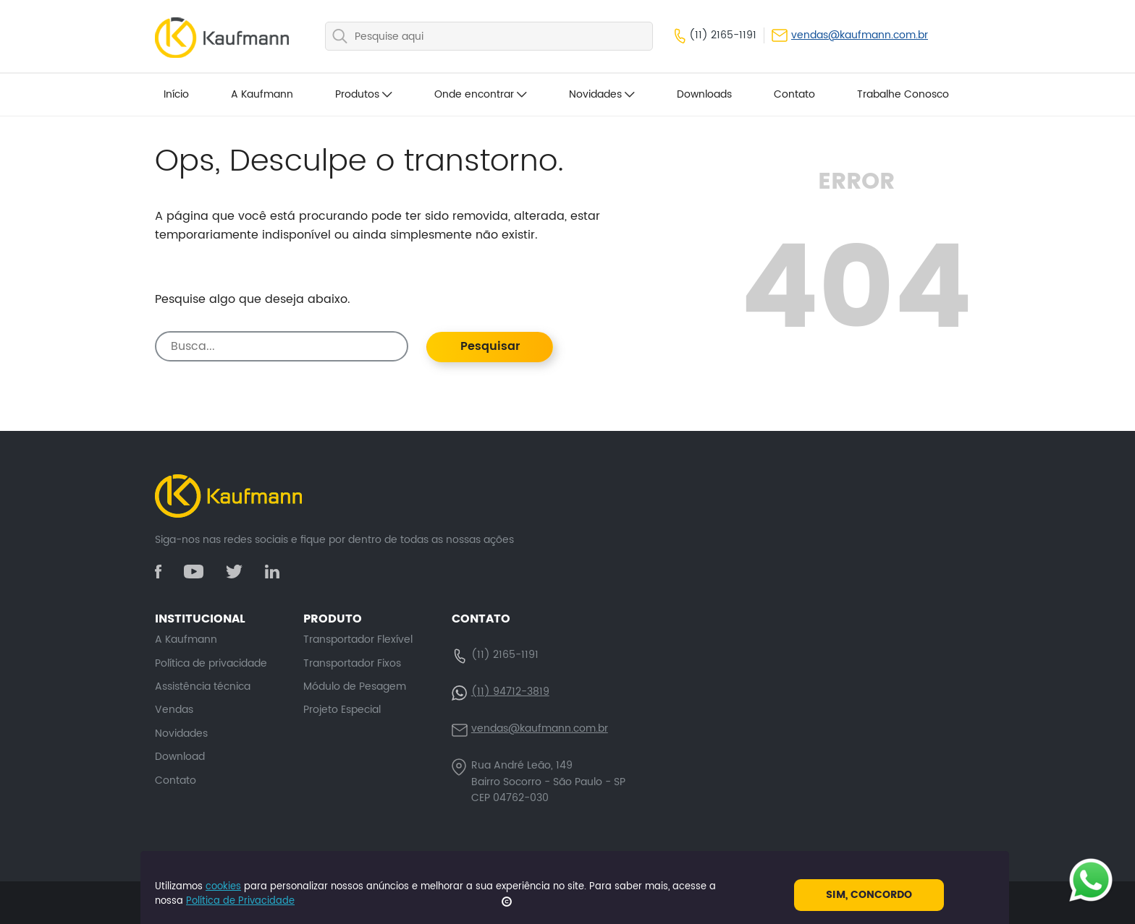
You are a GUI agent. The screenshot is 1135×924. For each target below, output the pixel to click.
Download (180, 756)
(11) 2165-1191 (715, 35)
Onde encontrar (480, 94)
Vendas (174, 709)
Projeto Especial (342, 709)
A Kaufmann (262, 94)
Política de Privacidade (240, 901)
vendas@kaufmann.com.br (850, 35)
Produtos (363, 94)
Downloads (704, 94)
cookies (223, 886)
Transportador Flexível (358, 639)
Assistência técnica (202, 686)
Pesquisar (490, 346)
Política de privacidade (211, 663)
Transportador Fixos (352, 663)
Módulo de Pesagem (354, 686)
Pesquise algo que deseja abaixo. (252, 300)
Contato (794, 94)
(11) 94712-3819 (510, 691)
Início (176, 94)
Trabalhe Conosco (903, 94)
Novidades (602, 94)
